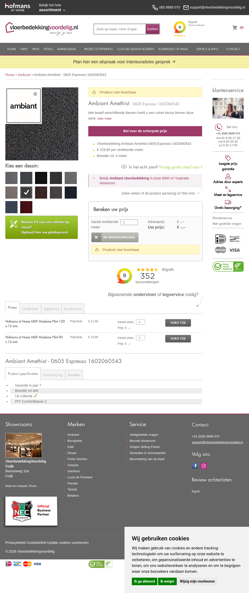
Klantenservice (222, 218)
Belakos (73, 495)
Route (32, 485)
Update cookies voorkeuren (68, 543)
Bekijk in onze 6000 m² (144, 180)
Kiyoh (196, 491)
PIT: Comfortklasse (29, 401)
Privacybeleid (15, 543)
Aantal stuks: (126, 322)
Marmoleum (66, 49)
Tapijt (24, 49)
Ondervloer (30, 308)
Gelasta (73, 465)
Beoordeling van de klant (147, 459)
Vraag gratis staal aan (160, 166)
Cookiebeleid (36, 543)
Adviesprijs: (156, 222)
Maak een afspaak (16, 485)
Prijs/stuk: (76, 321)
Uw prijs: (156, 227)
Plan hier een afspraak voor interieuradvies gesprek (124, 61)
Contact (233, 49)
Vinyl (36, 49)
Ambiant (24, 74)
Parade (73, 483)
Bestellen (74, 374)
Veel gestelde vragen (227, 223)
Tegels (48, 49)
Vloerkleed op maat (173, 49)
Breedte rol (24, 391)
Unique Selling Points (145, 447)
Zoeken (152, 29)
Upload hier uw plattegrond (45, 227)
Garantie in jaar (27, 385)
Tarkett (72, 489)
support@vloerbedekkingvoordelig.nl (217, 442)
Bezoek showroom (143, 441)
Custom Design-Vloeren (135, 49)
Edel (71, 447)
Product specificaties (23, 373)
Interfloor (74, 471)
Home (11, 49)
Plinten (12, 307)
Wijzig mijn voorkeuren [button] (197, 581)
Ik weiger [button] (167, 581)
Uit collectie (24, 396)
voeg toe (178, 322)
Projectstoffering (98, 49)
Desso (72, 453)
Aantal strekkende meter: (104, 224)
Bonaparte (75, 441)
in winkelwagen (118, 237)
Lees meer (105, 118)
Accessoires (73, 308)
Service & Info (207, 49)
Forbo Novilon (77, 459)
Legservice (51, 308)
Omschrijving (53, 374)
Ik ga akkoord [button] (144, 581)
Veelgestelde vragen (144, 434)
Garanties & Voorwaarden (148, 453)
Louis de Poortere (80, 477)
